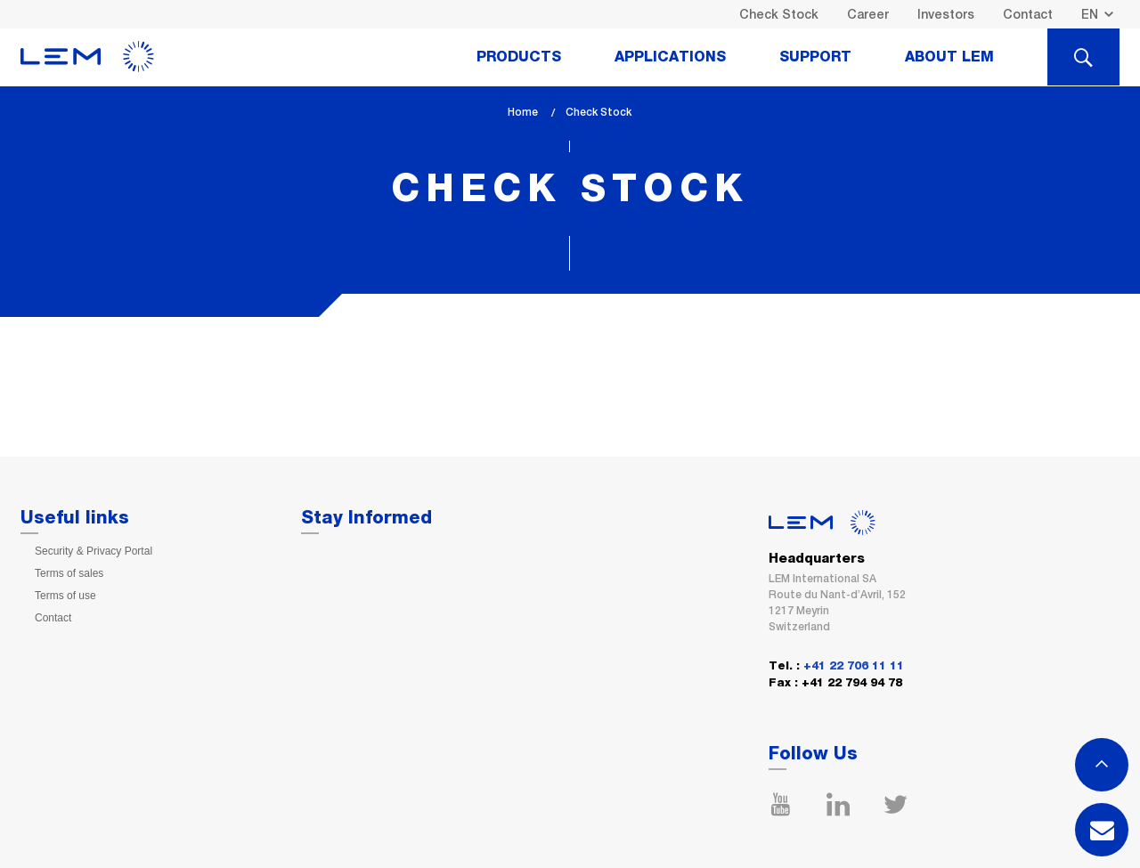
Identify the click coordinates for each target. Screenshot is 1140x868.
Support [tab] (815, 57)
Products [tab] (518, 57)
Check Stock (778, 14)
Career (868, 14)
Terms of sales (69, 573)
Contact (1028, 14)
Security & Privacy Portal (93, 551)
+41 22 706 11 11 (853, 666)
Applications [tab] (670, 57)
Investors (945, 14)
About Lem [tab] (949, 57)
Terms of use (65, 595)
